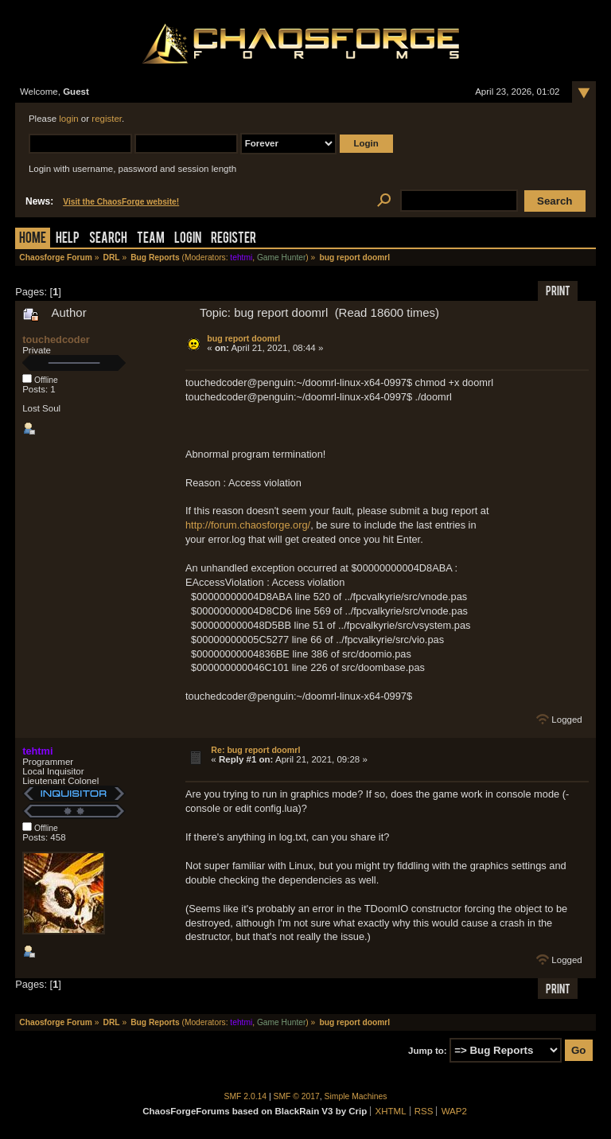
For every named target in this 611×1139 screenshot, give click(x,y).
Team (151, 239)
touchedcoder (56, 339)
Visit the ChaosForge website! (121, 201)
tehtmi (241, 257)
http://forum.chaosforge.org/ (247, 525)
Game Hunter (281, 257)
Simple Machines (356, 1096)
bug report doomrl (243, 338)
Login (187, 239)
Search (108, 239)
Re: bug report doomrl (255, 750)
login (68, 118)
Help (68, 239)
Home (32, 239)
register (106, 118)
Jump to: (427, 1050)
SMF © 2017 (297, 1096)
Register (233, 239)
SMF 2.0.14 (245, 1096)
